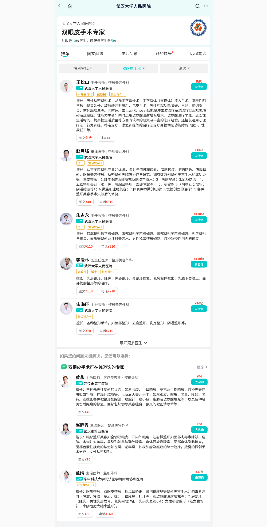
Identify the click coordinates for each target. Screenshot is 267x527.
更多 (200, 367)
